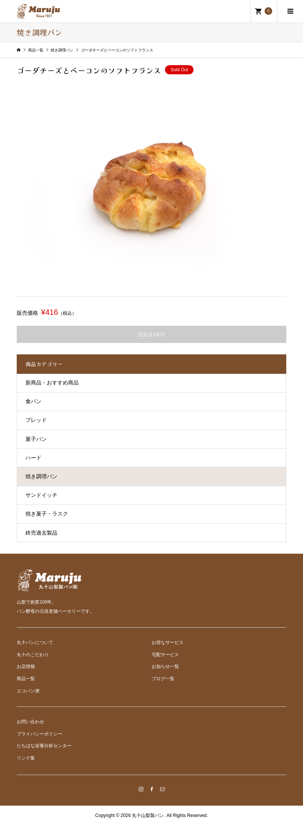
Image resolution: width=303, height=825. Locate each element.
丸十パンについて (35, 642)
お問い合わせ (30, 721)
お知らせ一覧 (165, 666)
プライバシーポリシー (39, 734)
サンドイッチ (41, 495)
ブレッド (36, 420)
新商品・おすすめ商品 (52, 383)
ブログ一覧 (163, 678)
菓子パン (36, 439)
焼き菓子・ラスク (46, 514)
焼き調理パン (41, 476)
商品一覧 (26, 678)
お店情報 (26, 666)
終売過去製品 (41, 533)
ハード (33, 458)
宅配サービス (165, 654)
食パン (33, 401)
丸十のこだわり (33, 654)
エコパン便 (28, 691)
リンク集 (26, 758)
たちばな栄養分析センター (44, 745)
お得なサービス (168, 642)
